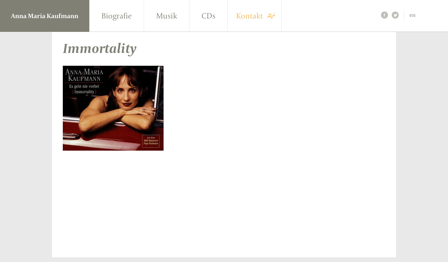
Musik (166, 15)
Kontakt (249, 15)
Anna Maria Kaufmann (44, 15)
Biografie (116, 15)
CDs (208, 15)
